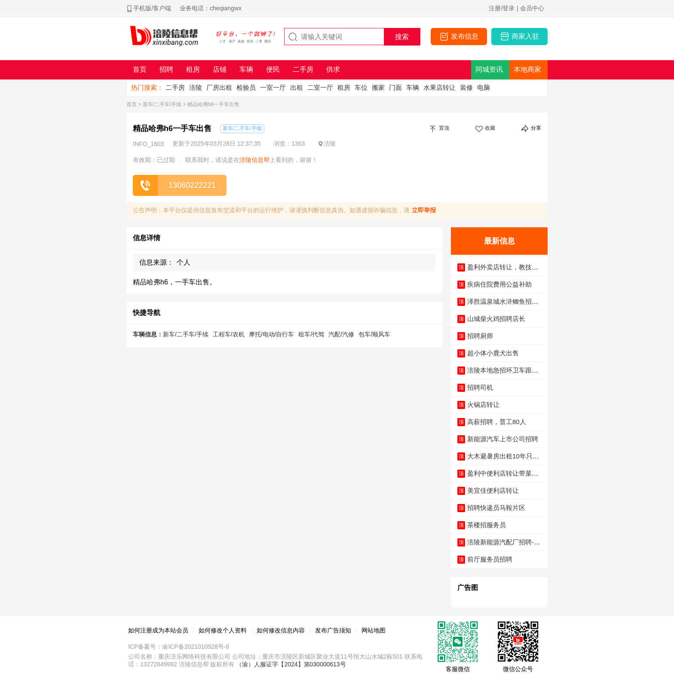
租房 (343, 87)
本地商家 (527, 69)
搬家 (378, 87)
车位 (361, 87)
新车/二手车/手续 (162, 104)
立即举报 (424, 210)
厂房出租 (219, 87)
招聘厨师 (480, 335)
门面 (395, 87)
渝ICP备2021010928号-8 (195, 646)
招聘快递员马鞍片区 (496, 507)
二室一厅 (320, 87)
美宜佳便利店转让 (493, 490)
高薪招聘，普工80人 (496, 421)
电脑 (483, 87)
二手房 (175, 87)
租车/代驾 (311, 334)
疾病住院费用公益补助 (499, 284)
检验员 (246, 87)
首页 (131, 104)
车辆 (412, 87)
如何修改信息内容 (281, 630)
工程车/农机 (229, 334)
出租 (296, 87)
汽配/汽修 (341, 334)
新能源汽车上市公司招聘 (502, 439)
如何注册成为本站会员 (158, 630)
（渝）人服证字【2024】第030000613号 (291, 664)
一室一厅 (273, 87)
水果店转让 (439, 87)
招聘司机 (480, 387)
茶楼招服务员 (486, 524)
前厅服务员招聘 (489, 559)
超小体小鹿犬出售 (493, 353)
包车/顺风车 (374, 334)
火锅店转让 (483, 404)
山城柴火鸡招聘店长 (496, 318)
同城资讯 (489, 69)
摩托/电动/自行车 (271, 334)
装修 (466, 87)
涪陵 (195, 87)
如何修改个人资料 (223, 630)
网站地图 (374, 630)
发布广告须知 (333, 630)
